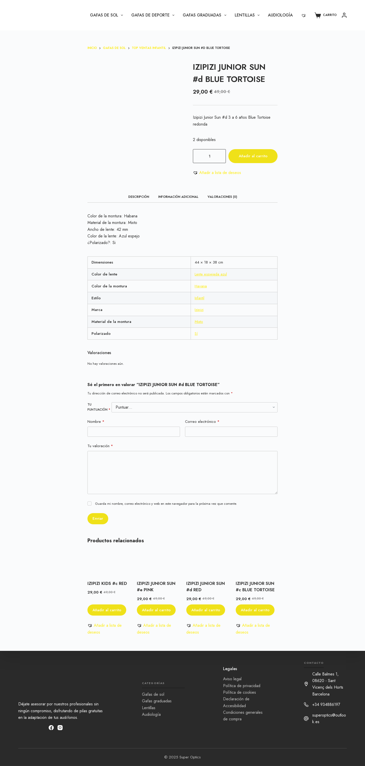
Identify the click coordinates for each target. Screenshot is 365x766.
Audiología (280, 15)
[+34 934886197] (306, 704)
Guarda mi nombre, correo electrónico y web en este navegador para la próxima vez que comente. (166, 503)
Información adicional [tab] (178, 197)
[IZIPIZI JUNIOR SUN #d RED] (207, 563)
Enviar (98, 518)
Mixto (199, 321)
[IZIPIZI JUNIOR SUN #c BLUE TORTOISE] (257, 563)
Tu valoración (100, 446)
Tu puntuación (98, 407)
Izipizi (199, 309)
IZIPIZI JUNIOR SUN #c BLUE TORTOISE (255, 586)
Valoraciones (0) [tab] (222, 197)
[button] (217, 172)
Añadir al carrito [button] (107, 610)
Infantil (199, 298)
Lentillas (248, 15)
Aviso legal (232, 679)
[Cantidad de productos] (209, 156)
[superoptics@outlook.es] (306, 718)
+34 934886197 (326, 704)
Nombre (95, 422)
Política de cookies (239, 692)
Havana (201, 286)
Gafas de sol (107, 15)
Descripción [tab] (138, 197)
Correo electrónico (202, 422)
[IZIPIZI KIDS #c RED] (108, 563)
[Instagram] (60, 727)
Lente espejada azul (211, 274)
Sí (196, 333)
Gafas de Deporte (153, 15)
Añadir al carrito (253, 156)
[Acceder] (344, 15)
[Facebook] (51, 727)
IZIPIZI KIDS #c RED (107, 583)
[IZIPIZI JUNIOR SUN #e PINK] (158, 563)
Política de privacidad (241, 685)
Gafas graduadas (205, 15)
